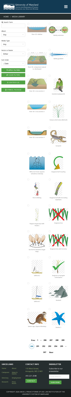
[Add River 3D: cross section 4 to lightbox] (28, 127)
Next (51, 352)
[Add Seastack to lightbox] (50, 283)
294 (55, 346)
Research (5, 382)
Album (3, 31)
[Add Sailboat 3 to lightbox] (28, 283)
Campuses (5, 372)
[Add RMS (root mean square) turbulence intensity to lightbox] (28, 153)
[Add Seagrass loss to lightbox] (50, 205)
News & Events (15, 373)
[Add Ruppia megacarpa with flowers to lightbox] (28, 205)
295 (61, 346)
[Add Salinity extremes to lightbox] (50, 24)
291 (37, 346)
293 (49, 346)
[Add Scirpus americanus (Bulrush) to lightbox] (50, 102)
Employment (16, 378)
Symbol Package (13, 90)
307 (44, 352)
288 (56, 340)
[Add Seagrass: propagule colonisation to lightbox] (50, 257)
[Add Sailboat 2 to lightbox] (28, 257)
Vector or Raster (7, 50)
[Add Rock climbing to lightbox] (28, 179)
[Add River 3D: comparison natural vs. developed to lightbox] (28, 50)
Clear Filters (13, 75)
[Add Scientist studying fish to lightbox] (50, 76)
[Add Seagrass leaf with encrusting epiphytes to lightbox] (50, 179)
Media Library (18, 16)
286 (44, 340)
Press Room (14, 382)
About (14, 368)
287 (50, 340)
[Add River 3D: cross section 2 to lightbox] (28, 76)
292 (43, 346)
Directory (5, 378)
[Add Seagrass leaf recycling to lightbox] (50, 153)
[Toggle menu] (66, 6)
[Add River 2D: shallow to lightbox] (28, 24)
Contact (31, 381)
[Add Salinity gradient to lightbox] (50, 50)
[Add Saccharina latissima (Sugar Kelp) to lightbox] (28, 231)
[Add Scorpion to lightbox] (50, 127)
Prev (33, 340)
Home (6, 16)
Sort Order (5, 60)
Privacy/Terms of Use (35, 392)
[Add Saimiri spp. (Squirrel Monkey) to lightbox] (28, 309)
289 (62, 340)
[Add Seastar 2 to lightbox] (50, 309)
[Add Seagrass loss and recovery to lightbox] (50, 231)
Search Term (7, 22)
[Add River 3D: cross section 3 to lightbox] (28, 102)
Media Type (5, 41)
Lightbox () (13, 82)
